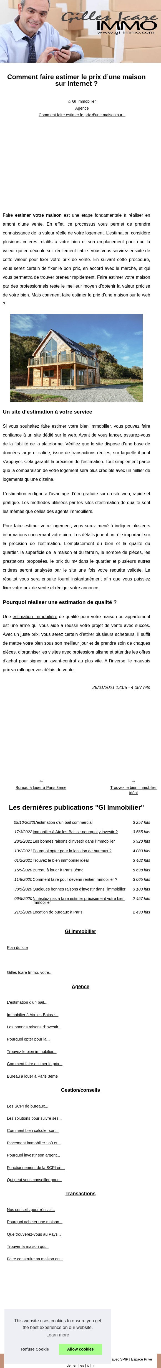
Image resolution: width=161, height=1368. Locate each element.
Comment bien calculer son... (33, 1130)
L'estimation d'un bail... (27, 1002)
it (88, 1365)
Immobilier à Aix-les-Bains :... (33, 1015)
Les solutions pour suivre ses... (34, 1118)
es (82, 1365)
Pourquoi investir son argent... (33, 1155)
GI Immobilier (84, 101)
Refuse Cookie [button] (35, 1349)
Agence (82, 108)
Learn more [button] (57, 1335)
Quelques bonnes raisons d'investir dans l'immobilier (79, 889)
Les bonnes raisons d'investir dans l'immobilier (74, 841)
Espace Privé (141, 1359)
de (69, 1365)
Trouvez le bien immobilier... (32, 1051)
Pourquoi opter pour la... (28, 1039)
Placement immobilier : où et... (34, 1143)
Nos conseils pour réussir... (31, 1209)
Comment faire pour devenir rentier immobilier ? (75, 879)
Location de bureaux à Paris (57, 912)
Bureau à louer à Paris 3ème (41, 787)
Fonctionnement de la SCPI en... (36, 1167)
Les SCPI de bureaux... (27, 1106)
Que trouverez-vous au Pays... (34, 1234)
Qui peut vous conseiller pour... (34, 1180)
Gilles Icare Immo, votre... (29, 972)
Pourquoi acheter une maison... (34, 1222)
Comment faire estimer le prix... (34, 1064)
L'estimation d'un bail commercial (63, 822)
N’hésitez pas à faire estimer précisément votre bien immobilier (79, 901)
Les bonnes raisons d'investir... (34, 1027)
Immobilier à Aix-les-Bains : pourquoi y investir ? (75, 832)
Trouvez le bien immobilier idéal (61, 860)
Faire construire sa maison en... (35, 1259)
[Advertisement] (77, 161)
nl (93, 1365)
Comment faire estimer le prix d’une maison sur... (82, 115)
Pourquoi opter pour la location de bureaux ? (72, 851)
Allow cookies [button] (80, 1349)
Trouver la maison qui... (28, 1246)
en (75, 1365)
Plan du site (17, 947)
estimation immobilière (34, 616)
